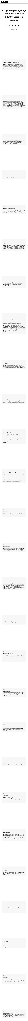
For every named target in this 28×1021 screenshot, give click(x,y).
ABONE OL (4, 1)
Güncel (14, 7)
